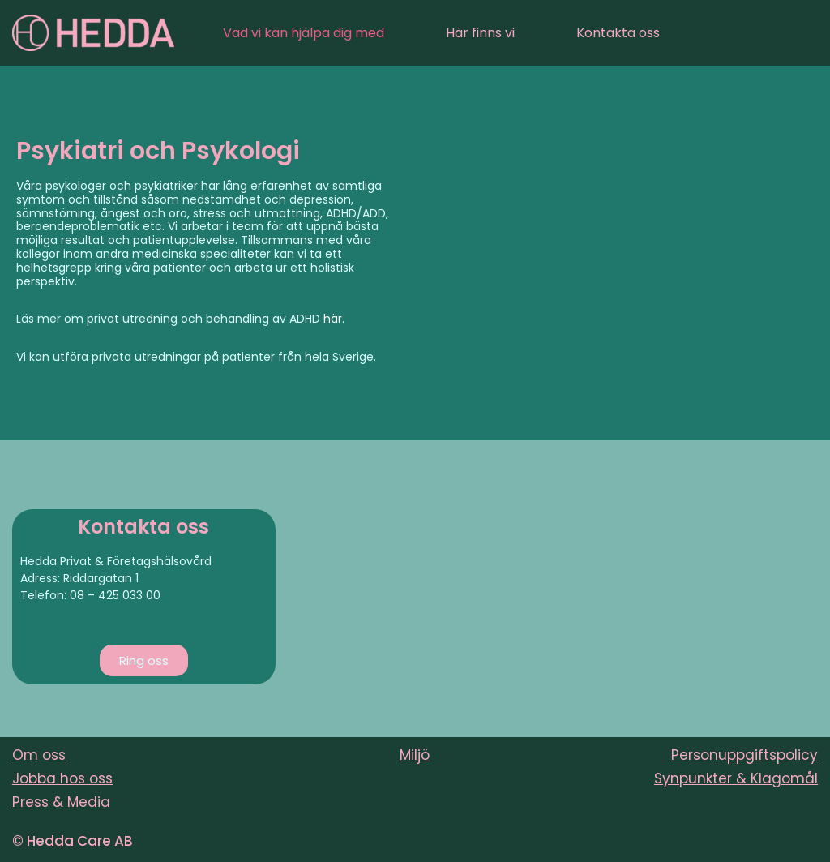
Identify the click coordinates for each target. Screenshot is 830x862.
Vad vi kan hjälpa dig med (303, 33)
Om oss (39, 755)
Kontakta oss (618, 33)
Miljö (415, 755)
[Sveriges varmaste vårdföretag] (93, 33)
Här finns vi (480, 33)
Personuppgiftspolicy (744, 755)
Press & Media (61, 802)
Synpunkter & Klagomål (736, 778)
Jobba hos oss (62, 778)
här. (333, 319)
